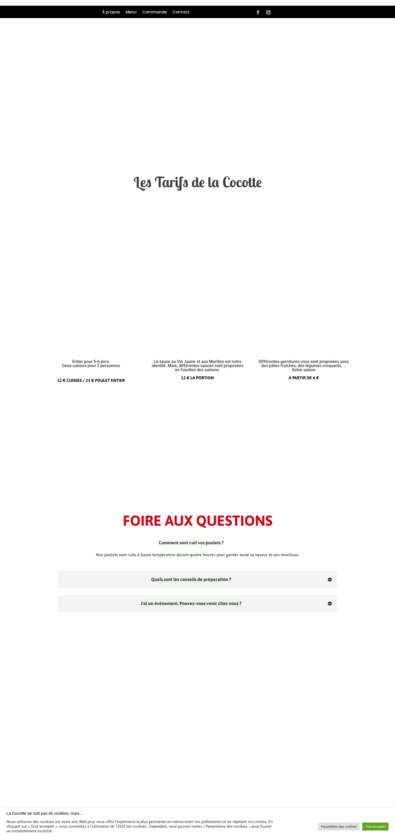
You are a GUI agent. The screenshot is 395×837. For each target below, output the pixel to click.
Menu (131, 12)
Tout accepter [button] (375, 826)
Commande (154, 12)
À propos (111, 12)
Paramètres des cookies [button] (339, 826)
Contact (180, 12)
